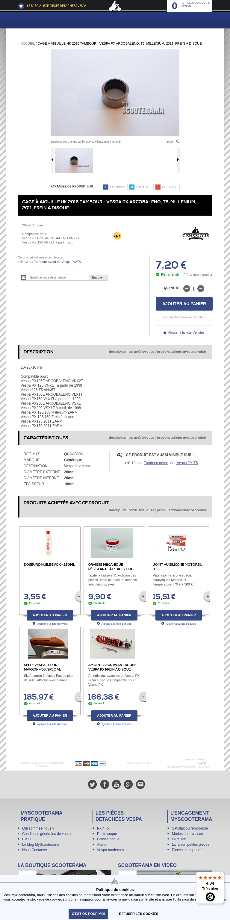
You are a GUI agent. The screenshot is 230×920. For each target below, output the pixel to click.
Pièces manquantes (187, 850)
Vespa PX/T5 (70, 262)
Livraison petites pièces (190, 844)
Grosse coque (108, 839)
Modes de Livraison (187, 834)
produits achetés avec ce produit (181, 352)
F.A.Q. (27, 839)
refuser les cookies (138, 914)
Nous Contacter (34, 850)
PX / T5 (103, 828)
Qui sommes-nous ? (38, 828)
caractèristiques (141, 352)
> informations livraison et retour (184, 317)
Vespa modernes (110, 850)
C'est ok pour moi (88, 914)
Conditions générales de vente (46, 834)
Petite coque (107, 834)
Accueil (28, 43)
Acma (101, 844)
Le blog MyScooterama (40, 844)
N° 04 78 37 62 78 (184, 763)
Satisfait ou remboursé (190, 828)
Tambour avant (45, 262)
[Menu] (220, 875)
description (117, 352)
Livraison (179, 839)
